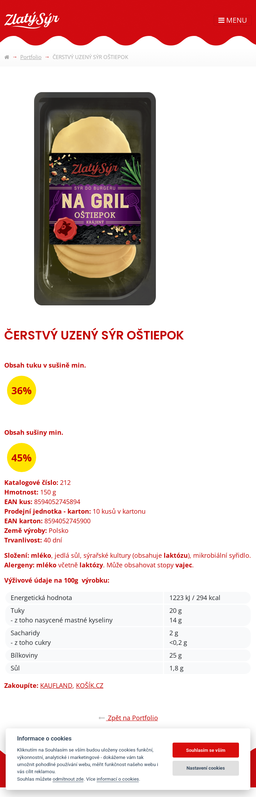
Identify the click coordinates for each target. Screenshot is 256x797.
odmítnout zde (68, 779)
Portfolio (31, 56)
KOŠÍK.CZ (89, 685)
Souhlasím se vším (205, 750)
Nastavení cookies (205, 768)
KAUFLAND (56, 685)
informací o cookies (118, 779)
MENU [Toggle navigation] (232, 20)
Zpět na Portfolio (128, 717)
